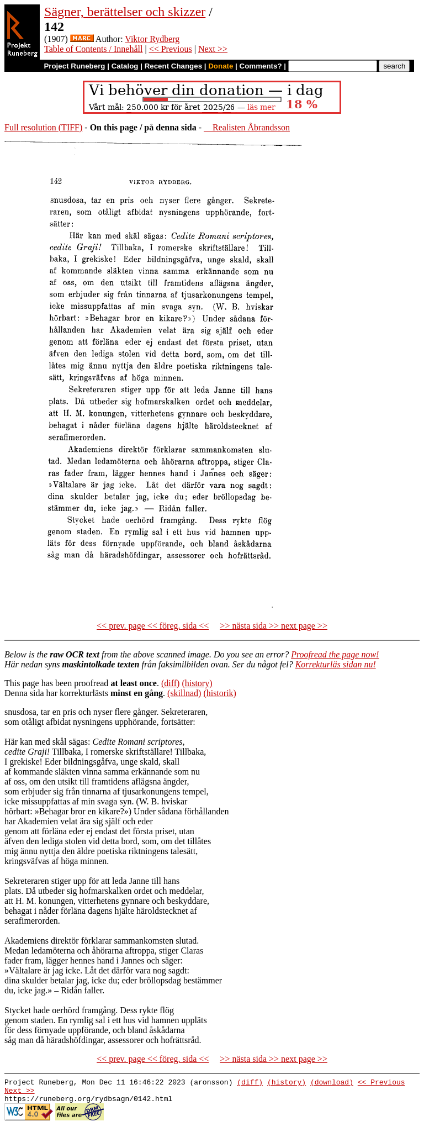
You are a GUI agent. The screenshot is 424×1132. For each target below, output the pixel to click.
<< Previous (170, 49)
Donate (220, 66)
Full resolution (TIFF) (43, 127)
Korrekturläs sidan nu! (335, 664)
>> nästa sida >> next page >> (273, 625)
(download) (331, 1083)
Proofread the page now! (335, 654)
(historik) (219, 693)
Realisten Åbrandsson (247, 127)
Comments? (261, 66)
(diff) (170, 683)
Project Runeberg (74, 66)
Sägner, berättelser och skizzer (124, 11)
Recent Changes (173, 66)
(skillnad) (184, 693)
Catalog (125, 66)
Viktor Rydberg (152, 39)
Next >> (212, 49)
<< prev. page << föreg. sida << (153, 625)
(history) (197, 683)
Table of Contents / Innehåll (93, 49)
